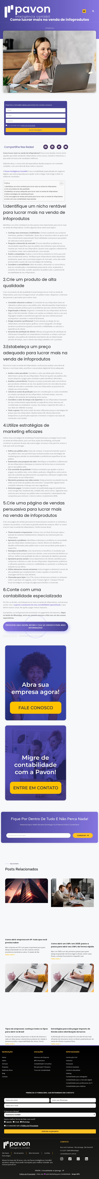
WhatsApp (26, 1122)
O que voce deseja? (11, 1111)
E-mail (17, 1122)
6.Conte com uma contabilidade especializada (20, 199)
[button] (84, 6)
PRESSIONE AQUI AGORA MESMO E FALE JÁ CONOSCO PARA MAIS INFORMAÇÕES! (36, 626)
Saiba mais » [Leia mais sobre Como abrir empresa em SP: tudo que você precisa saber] (10, 954)
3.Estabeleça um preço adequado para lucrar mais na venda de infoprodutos (31, 191)
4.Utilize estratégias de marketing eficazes (19, 194)
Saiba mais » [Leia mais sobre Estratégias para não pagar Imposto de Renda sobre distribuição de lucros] (56, 1044)
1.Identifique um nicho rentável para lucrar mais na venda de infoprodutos (30, 186)
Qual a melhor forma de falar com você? (19, 1119)
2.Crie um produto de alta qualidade (17, 189)
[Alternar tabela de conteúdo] (60, 183)
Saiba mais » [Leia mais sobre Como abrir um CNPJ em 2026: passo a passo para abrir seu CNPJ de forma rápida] (56, 959)
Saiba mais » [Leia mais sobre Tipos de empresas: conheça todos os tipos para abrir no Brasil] (10, 1044)
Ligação (9, 1122)
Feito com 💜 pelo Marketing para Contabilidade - (58, 1174)
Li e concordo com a (21, 125)
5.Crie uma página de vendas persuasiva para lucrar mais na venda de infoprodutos (33, 196)
